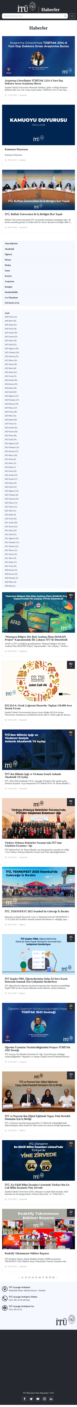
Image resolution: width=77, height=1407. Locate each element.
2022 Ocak (10, 519)
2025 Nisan (11, 364)
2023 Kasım (11, 432)
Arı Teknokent (11, 297)
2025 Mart (10, 368)
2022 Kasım (11, 479)
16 (39, 1277)
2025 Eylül (11, 345)
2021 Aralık (11, 523)
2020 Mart (10, 586)
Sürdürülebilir (11, 292)
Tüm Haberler (11, 243)
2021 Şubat (11, 562)
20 (53, 1277)
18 (46, 1277)
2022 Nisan (11, 507)
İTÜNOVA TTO (12, 303)
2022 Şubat (10, 515)
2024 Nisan (11, 412)
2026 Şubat (11, 325)
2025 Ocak (10, 376)
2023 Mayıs (11, 455)
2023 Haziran (11, 451)
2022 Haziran (11, 499)
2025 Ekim (11, 341)
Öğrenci (8, 254)
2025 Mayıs (11, 360)
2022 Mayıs (11, 503)
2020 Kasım (11, 574)
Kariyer (8, 276)
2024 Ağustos (11, 396)
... (19, 1277)
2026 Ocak (10, 329)
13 (29, 1277)
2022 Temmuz (11, 495)
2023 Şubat (10, 467)
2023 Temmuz (12, 447)
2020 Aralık (11, 570)
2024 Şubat (11, 420)
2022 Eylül (11, 487)
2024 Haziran (11, 404)
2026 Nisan (11, 317)
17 (43, 1277)
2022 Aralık (11, 475)
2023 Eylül (11, 440)
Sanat (7, 270)
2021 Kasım (11, 527)
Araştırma (9, 281)
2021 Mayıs (11, 550)
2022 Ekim (11, 483)
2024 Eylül (11, 392)
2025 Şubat (11, 372)
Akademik (9, 249)
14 (33, 1277)
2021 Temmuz (12, 542)
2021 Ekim (11, 531)
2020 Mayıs (10, 582)
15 (36, 1277)
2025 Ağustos (11, 349)
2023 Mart (10, 463)
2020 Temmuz (11, 578)
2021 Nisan (11, 554)
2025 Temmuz (12, 352)
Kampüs (8, 287)
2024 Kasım (11, 384)
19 (50, 1277)
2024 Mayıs (11, 408)
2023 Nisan (10, 459)
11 (22, 1277)
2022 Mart (10, 511)
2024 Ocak (10, 424)
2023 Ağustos (11, 443)
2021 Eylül (11, 534)
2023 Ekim (11, 436)
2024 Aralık (11, 380)
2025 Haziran (11, 356)
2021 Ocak (10, 566)
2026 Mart (10, 321)
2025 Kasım (11, 337)
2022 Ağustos (11, 491)
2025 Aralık (11, 333)
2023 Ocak (10, 471)
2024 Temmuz (12, 400)
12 (26, 1277)
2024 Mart (10, 416)
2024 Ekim (11, 388)
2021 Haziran (11, 546)
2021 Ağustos (11, 538)
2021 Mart (10, 558)
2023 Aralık (11, 428)
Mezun (8, 260)
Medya (8, 265)
